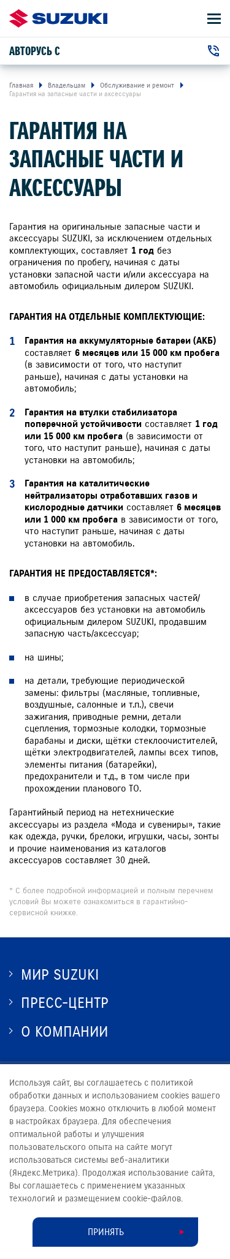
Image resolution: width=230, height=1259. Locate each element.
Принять (106, 1232)
